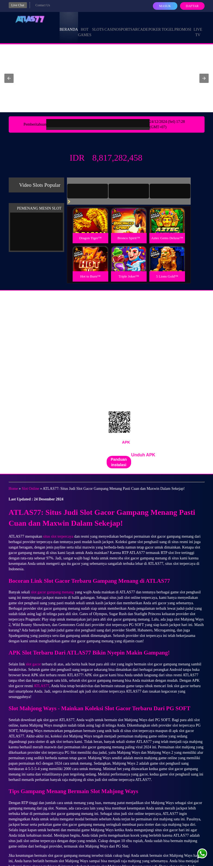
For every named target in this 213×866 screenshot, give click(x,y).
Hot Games (84, 27)
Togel (168, 24)
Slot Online (30, 489)
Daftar (192, 6)
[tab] (87, 191)
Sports (125, 24)
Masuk (165, 6)
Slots (98, 24)
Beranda (69, 24)
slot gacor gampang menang (52, 592)
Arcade (140, 24)
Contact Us (42, 5)
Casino (111, 24)
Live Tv (197, 27)
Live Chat (17, 5)
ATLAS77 (42, 686)
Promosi (182, 24)
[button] (9, 78)
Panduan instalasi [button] (119, 462)
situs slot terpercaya (58, 536)
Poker (154, 24)
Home (13, 489)
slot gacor (33, 664)
